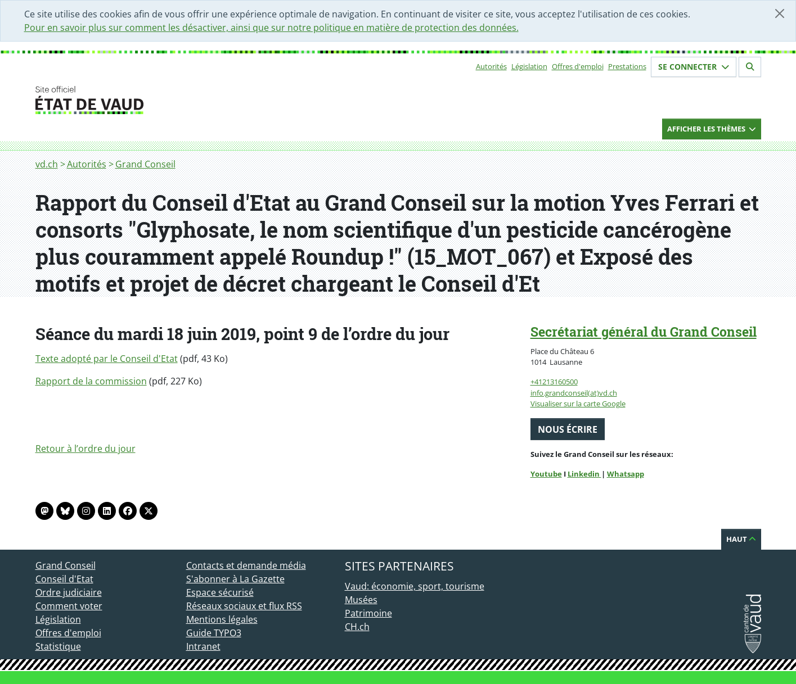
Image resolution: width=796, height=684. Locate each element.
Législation (529, 66)
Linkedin (584, 474)
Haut (741, 539)
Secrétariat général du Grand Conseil (643, 331)
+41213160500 (554, 382)
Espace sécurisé (220, 592)
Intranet (203, 646)
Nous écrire (567, 429)
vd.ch (46, 164)
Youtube (546, 474)
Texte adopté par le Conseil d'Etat (106, 358)
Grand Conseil (145, 164)
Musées (361, 600)
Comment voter (68, 606)
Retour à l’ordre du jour (85, 448)
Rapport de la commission (91, 381)
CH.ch (357, 626)
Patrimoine (368, 613)
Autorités (491, 66)
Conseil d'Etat (64, 579)
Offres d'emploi (578, 66)
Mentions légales (222, 619)
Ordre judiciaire (68, 592)
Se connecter (693, 66)
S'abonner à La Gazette (235, 579)
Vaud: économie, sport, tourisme (414, 586)
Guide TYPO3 (213, 633)
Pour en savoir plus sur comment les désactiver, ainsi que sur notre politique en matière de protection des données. (271, 27)
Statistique (58, 646)
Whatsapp (625, 474)
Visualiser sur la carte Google (578, 403)
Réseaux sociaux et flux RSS (244, 606)
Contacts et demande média (246, 565)
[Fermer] (779, 13)
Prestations (627, 66)
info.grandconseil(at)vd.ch (573, 393)
